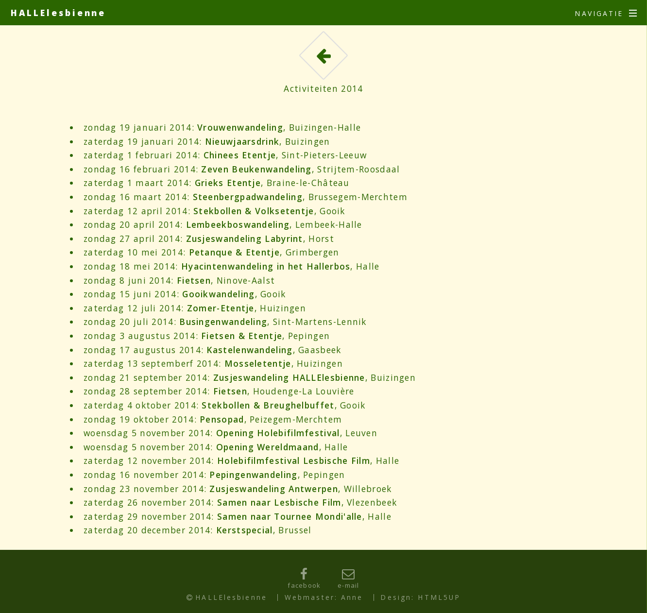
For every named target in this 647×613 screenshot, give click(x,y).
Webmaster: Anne (324, 597)
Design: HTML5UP (420, 597)
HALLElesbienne (58, 12)
